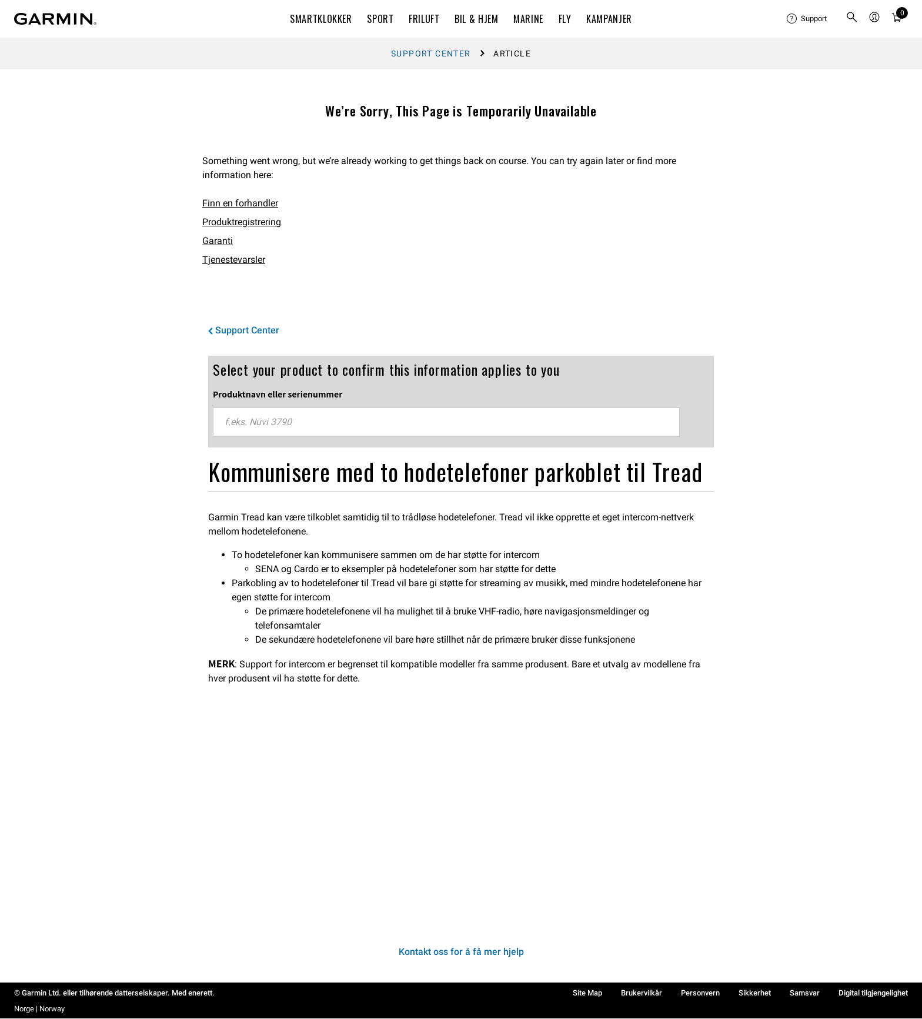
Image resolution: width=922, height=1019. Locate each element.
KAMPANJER (609, 19)
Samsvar (805, 992)
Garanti (217, 240)
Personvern (700, 992)
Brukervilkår (641, 992)
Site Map (587, 992)
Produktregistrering (241, 222)
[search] (852, 19)
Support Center (431, 53)
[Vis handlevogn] (897, 19)
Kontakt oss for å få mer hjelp (461, 951)
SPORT (380, 19)
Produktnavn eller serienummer (277, 394)
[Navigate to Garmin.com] (55, 19)
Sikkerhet (755, 992)
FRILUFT (424, 19)
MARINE (528, 19)
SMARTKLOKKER (321, 19)
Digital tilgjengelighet (873, 992)
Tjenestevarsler (233, 259)
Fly (565, 19)
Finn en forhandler (240, 203)
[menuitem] (806, 19)
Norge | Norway (39, 1008)
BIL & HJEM (476, 19)
